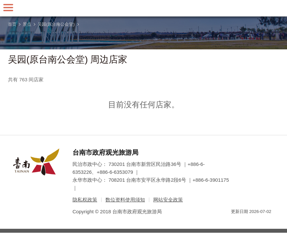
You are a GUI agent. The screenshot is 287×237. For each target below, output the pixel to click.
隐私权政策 (84, 199)
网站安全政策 (168, 199)
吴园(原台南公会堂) (56, 24)
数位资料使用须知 (125, 199)
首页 (12, 24)
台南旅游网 (143, 8)
